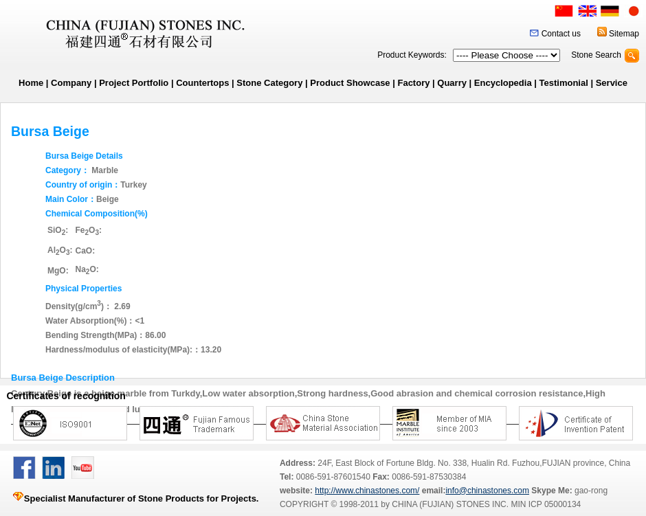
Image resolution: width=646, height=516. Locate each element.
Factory (413, 83)
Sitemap (624, 33)
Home (31, 83)
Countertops (202, 83)
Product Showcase (350, 83)
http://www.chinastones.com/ (367, 490)
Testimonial (563, 83)
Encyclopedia (503, 83)
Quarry (452, 83)
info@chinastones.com (487, 490)
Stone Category (269, 83)
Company (71, 83)
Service (611, 83)
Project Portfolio (133, 83)
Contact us (561, 33)
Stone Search (596, 55)
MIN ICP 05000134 (545, 504)
